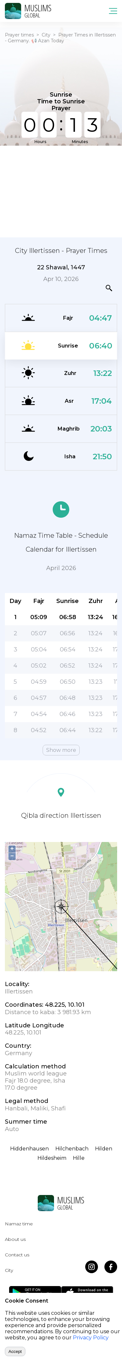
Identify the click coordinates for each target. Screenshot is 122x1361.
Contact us (17, 1255)
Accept (15, 1351)
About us (15, 1239)
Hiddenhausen (29, 1149)
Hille (79, 1158)
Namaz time (19, 1224)
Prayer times (19, 35)
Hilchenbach (71, 1149)
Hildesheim (51, 1158)
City (46, 35)
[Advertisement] (61, 191)
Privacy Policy (91, 1338)
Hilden (103, 1149)
